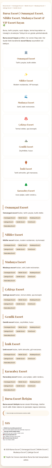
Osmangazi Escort (17, 6)
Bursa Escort (6, 6)
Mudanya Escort (39, 6)
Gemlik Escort (17, 8)
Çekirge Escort (7, 8)
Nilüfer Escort (29, 6)
